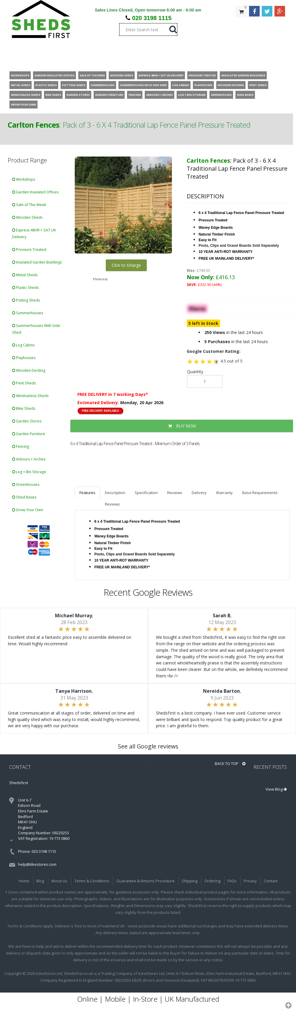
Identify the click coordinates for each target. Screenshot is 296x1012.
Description (115, 492)
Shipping (189, 880)
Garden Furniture (28, 433)
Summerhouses (27, 312)
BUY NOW (182, 426)
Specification (146, 492)
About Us (59, 880)
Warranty (224, 492)
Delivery (199, 492)
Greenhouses (25, 484)
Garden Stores (26, 421)
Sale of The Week (29, 204)
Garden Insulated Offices (35, 192)
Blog (40, 880)
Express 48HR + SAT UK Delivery (34, 233)
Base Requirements (260, 492)
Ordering (212, 880)
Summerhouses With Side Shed (36, 329)
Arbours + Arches (28, 459)
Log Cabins (23, 345)
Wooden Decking (28, 370)
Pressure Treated (29, 249)
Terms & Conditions (91, 880)
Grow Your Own (27, 509)
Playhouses (23, 357)
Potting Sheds (26, 300)
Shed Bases (24, 497)
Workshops (23, 179)
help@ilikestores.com (37, 864)
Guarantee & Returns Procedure (145, 880)
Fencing (20, 446)
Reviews (174, 492)
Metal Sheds (25, 274)
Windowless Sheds (30, 395)
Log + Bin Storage (29, 471)
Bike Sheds (23, 408)
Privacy (250, 880)
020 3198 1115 (151, 18)
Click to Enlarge (126, 265)
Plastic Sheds (25, 287)
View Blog (276, 789)
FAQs (232, 880)
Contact (270, 880)
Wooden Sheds (27, 217)
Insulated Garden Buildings (37, 262)
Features (87, 492)
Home (24, 880)
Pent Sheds (24, 383)
